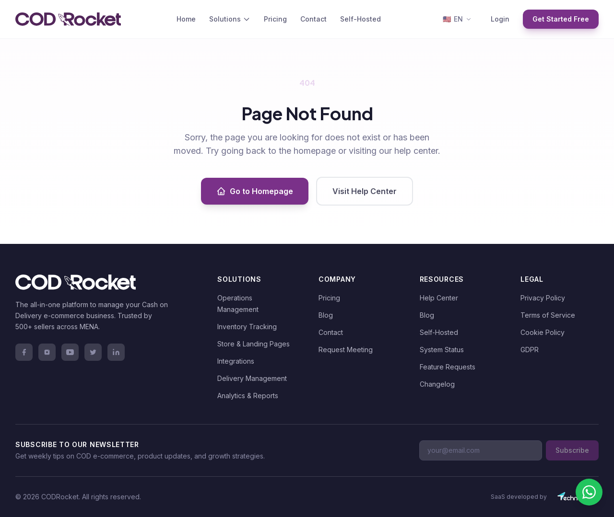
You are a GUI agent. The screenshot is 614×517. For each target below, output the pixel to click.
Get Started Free (560, 19)
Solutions (229, 19)
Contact (313, 19)
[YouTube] (70, 352)
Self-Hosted (360, 19)
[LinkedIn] (116, 352)
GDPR (529, 349)
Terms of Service (547, 315)
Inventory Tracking (247, 326)
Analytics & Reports (247, 395)
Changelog (437, 384)
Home (186, 19)
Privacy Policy (542, 298)
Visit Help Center (364, 191)
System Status (442, 349)
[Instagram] (47, 352)
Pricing (275, 19)
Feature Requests (447, 367)
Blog (326, 315)
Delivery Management (252, 378)
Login (500, 19)
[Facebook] (24, 352)
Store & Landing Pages (253, 344)
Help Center (439, 298)
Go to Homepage (254, 191)
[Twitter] (93, 352)
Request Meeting (346, 349)
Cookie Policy (542, 332)
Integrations (235, 361)
